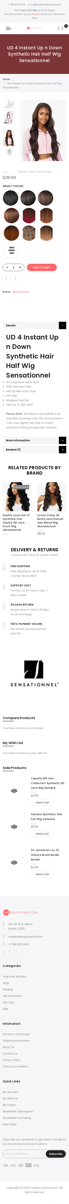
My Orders (9, 1105)
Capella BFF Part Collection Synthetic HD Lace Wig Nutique (47, 783)
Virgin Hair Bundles (14, 976)
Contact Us (10, 1053)
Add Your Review (40, 172)
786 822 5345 (16, 4)
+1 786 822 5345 (18, 944)
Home (6, 79)
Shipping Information (16, 1040)
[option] (9, 137)
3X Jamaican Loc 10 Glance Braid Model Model (45, 854)
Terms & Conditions (15, 1066)
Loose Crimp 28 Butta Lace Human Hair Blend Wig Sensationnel (50, 520)
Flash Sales (10, 1124)
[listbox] (34, 224)
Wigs (6, 983)
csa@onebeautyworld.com (44, 4)
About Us (8, 1047)
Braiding (8, 989)
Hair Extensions (12, 996)
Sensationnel (20, 292)
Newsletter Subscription (18, 1111)
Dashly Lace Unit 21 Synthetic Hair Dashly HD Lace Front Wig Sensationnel (16, 522)
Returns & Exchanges (16, 1034)
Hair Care (9, 1002)
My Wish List (10, 1098)
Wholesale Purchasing (17, 1118)
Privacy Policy (11, 1060)
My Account (10, 1092)
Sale (5, 1009)
